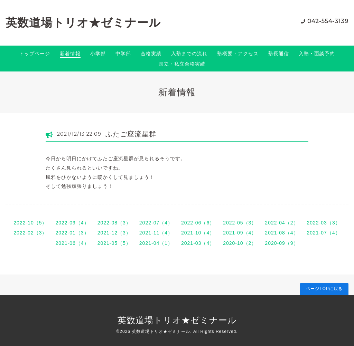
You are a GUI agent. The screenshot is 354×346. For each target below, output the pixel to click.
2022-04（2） (281, 222)
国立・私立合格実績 (182, 64)
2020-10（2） (240, 243)
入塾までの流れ (189, 53)
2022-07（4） (156, 222)
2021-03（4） (198, 243)
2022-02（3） (30, 233)
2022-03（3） (324, 222)
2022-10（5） (30, 222)
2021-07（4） (324, 233)
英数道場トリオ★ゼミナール (83, 22)
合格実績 (151, 53)
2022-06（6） (198, 222)
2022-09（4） (72, 222)
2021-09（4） (240, 233)
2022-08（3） (114, 222)
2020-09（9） (281, 243)
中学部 (123, 53)
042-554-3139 (327, 21)
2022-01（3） (72, 233)
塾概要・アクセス (238, 53)
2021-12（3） (114, 233)
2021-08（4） (281, 233)
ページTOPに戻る (324, 288)
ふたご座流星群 (130, 134)
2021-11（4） (156, 233)
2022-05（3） (240, 222)
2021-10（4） (198, 233)
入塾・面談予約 (317, 53)
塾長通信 (278, 53)
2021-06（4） (72, 243)
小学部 (98, 53)
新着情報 (70, 53)
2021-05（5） (114, 243)
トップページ (34, 53)
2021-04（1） (156, 243)
